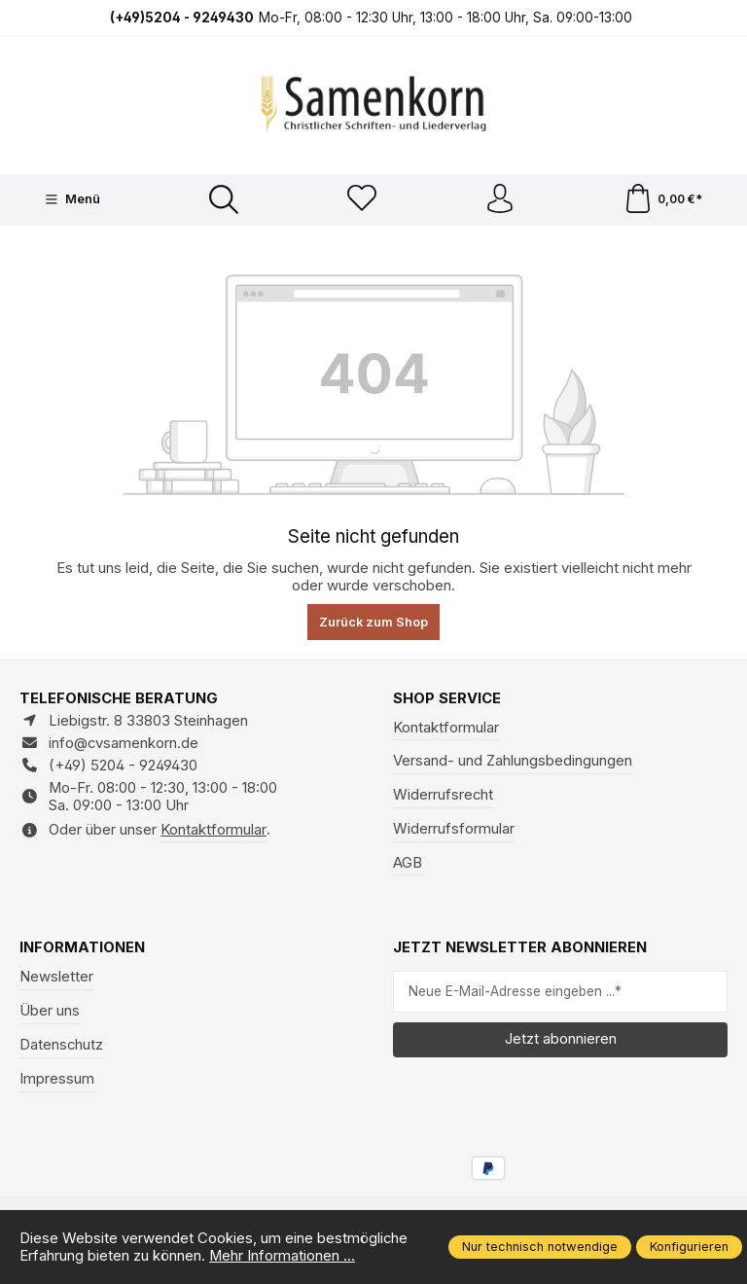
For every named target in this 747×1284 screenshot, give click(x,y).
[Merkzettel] (361, 200)
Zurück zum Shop (373, 622)
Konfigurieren (689, 1246)
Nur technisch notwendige (540, 1246)
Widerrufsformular (454, 829)
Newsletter (56, 976)
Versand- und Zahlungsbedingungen (512, 760)
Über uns (49, 1010)
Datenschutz (61, 1044)
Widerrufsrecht (443, 794)
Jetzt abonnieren (561, 1039)
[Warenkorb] (662, 200)
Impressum (56, 1079)
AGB (407, 863)
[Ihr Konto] (500, 200)
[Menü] (72, 199)
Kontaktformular (213, 829)
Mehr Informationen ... (282, 1256)
